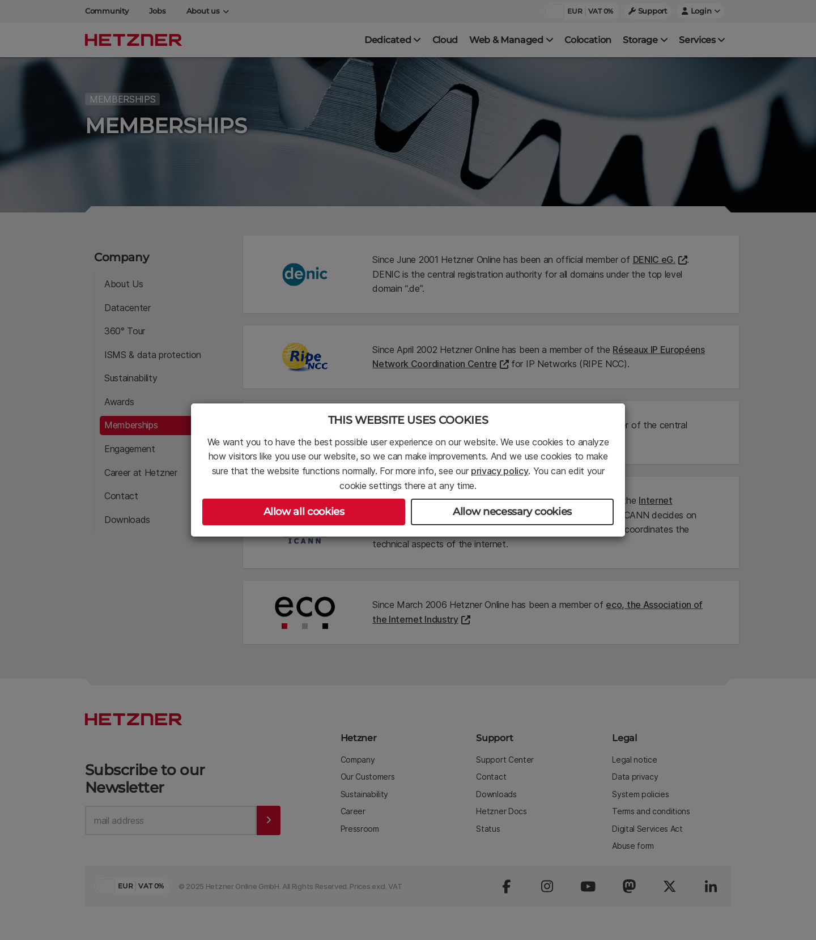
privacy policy (500, 471)
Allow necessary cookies (512, 511)
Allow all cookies (304, 511)
